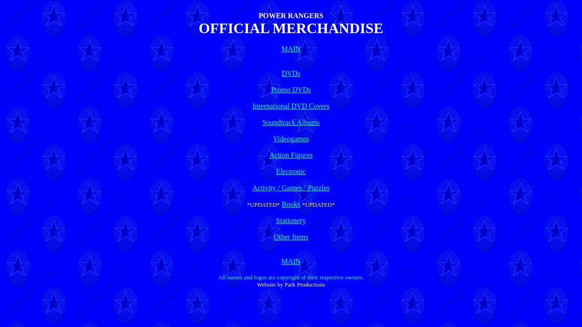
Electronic (291, 171)
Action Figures (291, 155)
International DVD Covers (291, 106)
